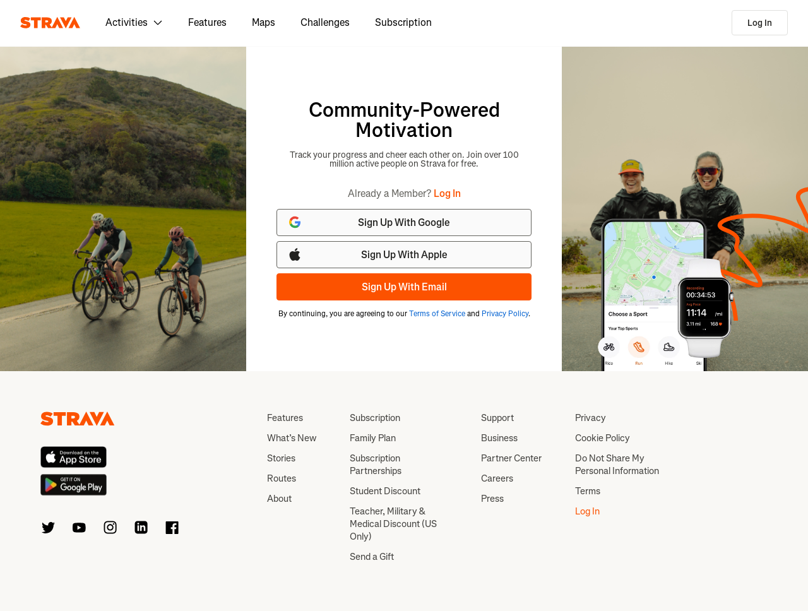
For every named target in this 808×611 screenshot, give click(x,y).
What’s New (291, 438)
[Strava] (50, 23)
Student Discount (385, 491)
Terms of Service (437, 314)
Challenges (325, 22)
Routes (281, 478)
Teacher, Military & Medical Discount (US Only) (393, 524)
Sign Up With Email (404, 287)
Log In (759, 23)
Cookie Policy (602, 438)
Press (492, 498)
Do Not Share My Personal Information (617, 464)
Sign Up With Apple (367, 254)
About (279, 498)
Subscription (403, 22)
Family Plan (373, 438)
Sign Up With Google (368, 222)
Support (497, 418)
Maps (263, 22)
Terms (587, 491)
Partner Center (511, 458)
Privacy (590, 418)
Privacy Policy (505, 314)
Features (207, 22)
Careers (497, 478)
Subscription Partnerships (375, 464)
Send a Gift (372, 556)
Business (499, 438)
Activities (134, 22)
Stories (281, 458)
